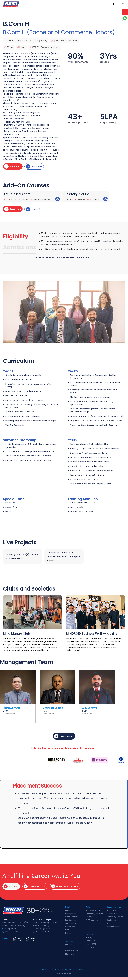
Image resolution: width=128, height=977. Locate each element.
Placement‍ (69, 954)
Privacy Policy (91, 917)
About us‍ (68, 910)
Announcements (113, 927)
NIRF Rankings (92, 920)
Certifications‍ (70, 923)
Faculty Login (70, 933)
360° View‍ (90, 947)
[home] (11, 4)
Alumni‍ (110, 923)
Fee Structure (70, 920)
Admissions (69, 944)
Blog (67, 930)
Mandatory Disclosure (95, 914)
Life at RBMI (91, 944)
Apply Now (111, 910)
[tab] (19, 237)
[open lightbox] (64, 311)
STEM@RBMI (70, 927)
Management (70, 914)
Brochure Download (73, 951)
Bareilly (89, 938)
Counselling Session (115, 917)
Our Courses (70, 948)
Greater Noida (92, 941)
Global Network (71, 917)
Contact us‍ (111, 920)
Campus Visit (112, 914)
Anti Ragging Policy (94, 910)
